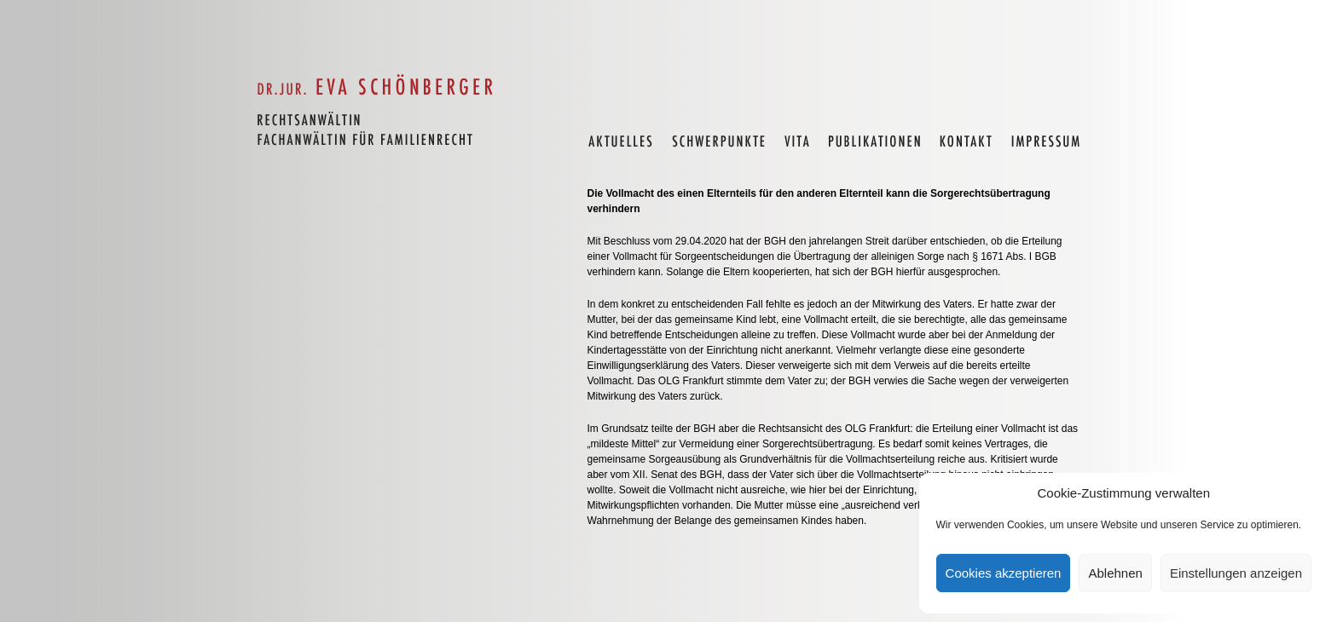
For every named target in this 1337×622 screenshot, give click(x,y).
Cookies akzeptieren (1004, 573)
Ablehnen (1115, 573)
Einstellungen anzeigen (1236, 573)
